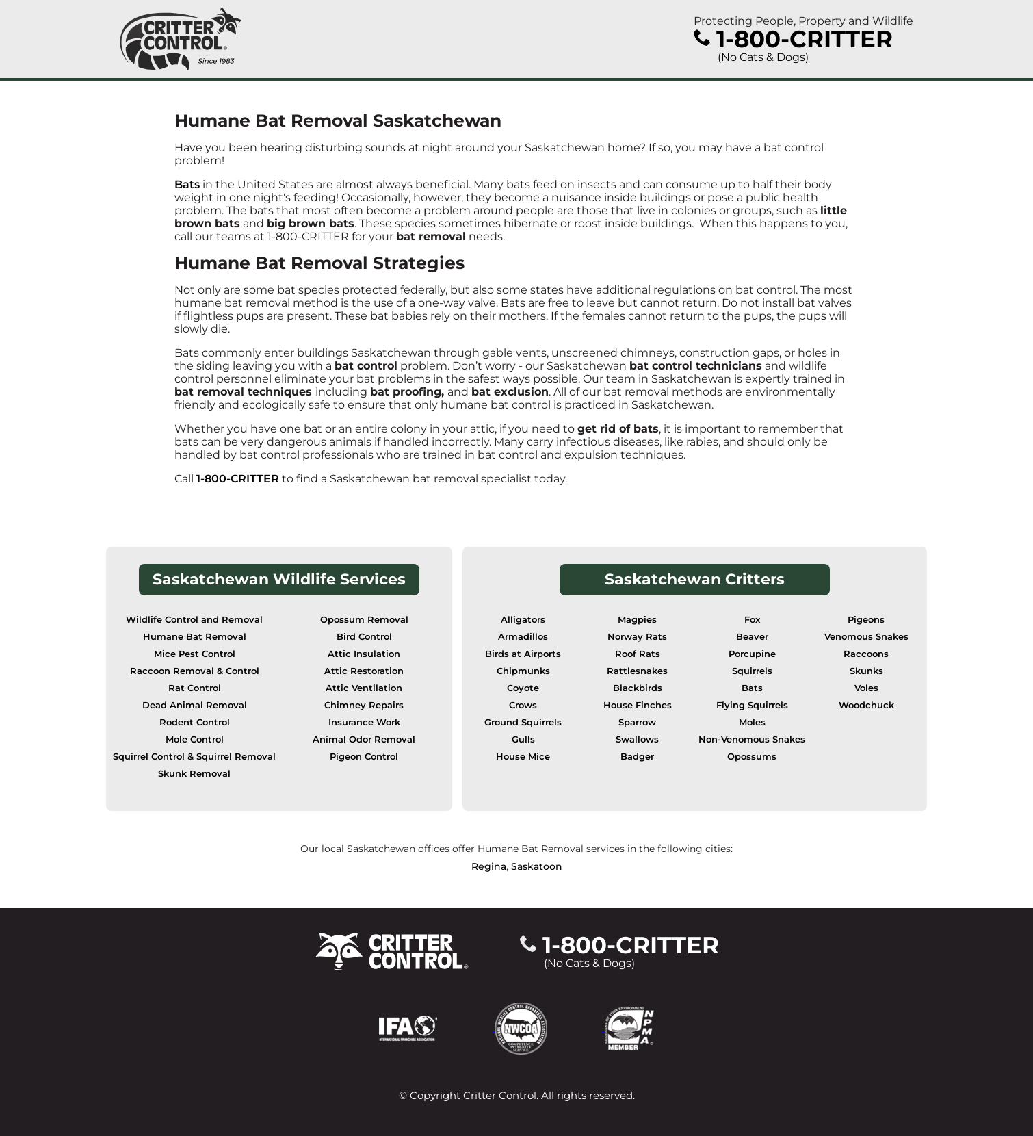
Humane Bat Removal (194, 637)
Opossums (751, 756)
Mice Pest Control (194, 654)
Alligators (523, 620)
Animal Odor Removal (364, 739)
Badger (637, 756)
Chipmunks (523, 671)
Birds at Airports (523, 654)
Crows (523, 705)
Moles (752, 722)
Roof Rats (637, 654)
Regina (488, 866)
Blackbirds (637, 688)
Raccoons (866, 654)
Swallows (637, 739)
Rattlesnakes (637, 671)
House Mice (523, 756)
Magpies (637, 620)
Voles (866, 688)
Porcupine (752, 654)
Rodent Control (194, 722)
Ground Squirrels (523, 722)
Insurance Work (364, 722)
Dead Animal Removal (194, 705)
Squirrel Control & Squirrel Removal (194, 756)
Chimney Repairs (364, 705)
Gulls (523, 739)
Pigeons (866, 620)
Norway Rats (637, 637)
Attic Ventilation (364, 688)
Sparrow (637, 722)
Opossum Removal (364, 620)
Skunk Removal (194, 774)
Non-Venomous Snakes (751, 739)
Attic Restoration (364, 671)
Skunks (866, 671)
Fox (752, 620)
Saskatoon (536, 866)
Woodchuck (866, 705)
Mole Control (195, 739)
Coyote (523, 688)
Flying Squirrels (752, 705)
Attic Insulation (364, 654)
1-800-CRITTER (237, 478)
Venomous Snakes (866, 637)
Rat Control (194, 688)
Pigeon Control (364, 756)
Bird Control (364, 637)
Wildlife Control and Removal (194, 620)
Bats (187, 184)
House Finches (637, 705)
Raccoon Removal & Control (194, 671)
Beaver (752, 637)
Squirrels (752, 671)
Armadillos (523, 637)
